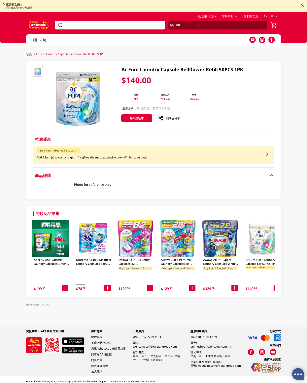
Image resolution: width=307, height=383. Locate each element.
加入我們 (96, 371)
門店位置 (250, 16)
